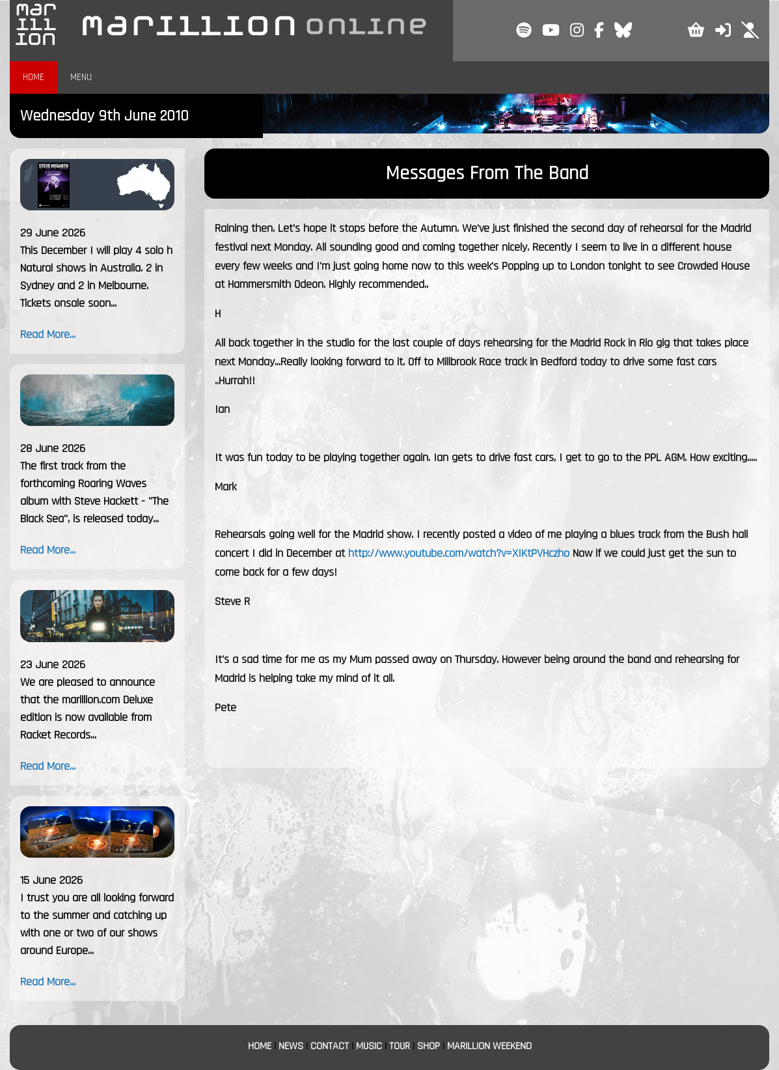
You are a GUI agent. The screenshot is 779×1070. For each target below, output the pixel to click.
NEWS (291, 1046)
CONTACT (329, 1046)
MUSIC (369, 1046)
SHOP (428, 1046)
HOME (33, 77)
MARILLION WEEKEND (489, 1046)
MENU (81, 77)
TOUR (399, 1046)
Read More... (47, 334)
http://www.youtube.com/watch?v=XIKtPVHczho (458, 553)
